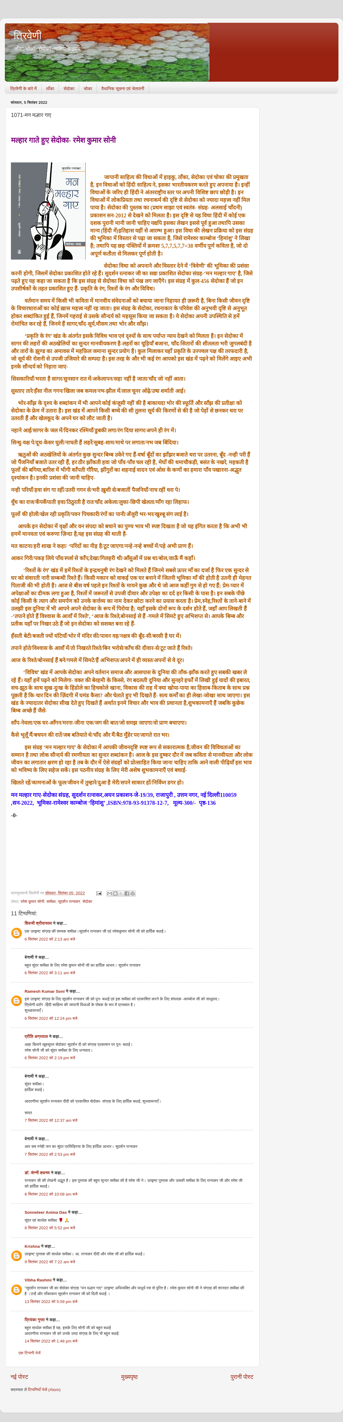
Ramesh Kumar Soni (45, 991)
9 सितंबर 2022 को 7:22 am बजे (50, 1262)
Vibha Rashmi (38, 1280)
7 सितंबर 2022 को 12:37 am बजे (51, 1120)
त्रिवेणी (28, 35)
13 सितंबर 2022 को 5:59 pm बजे (51, 1301)
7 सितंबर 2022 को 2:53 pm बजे (50, 1154)
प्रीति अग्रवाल (36, 1036)
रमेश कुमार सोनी (32, 901)
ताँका (50, 88)
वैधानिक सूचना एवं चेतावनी (122, 88)
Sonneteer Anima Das (46, 1212)
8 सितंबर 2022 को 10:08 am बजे (51, 1194)
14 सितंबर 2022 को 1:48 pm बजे (51, 1341)
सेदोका (68, 88)
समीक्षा (51, 901)
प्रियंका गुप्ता (35, 1320)
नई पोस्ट (19, 1377)
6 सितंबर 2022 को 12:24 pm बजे (51, 1018)
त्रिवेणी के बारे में (23, 88)
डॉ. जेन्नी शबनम (37, 1173)
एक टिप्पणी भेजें (30, 1353)
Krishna (32, 1246)
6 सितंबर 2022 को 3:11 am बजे (50, 973)
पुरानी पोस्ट (242, 1377)
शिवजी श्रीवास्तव (38, 923)
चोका (88, 88)
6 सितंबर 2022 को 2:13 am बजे (50, 939)
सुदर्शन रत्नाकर (69, 901)
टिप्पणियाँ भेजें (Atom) (44, 1389)
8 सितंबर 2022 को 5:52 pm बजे (50, 1228)
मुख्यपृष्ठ (129, 1377)
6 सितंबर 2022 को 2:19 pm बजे (50, 1058)
